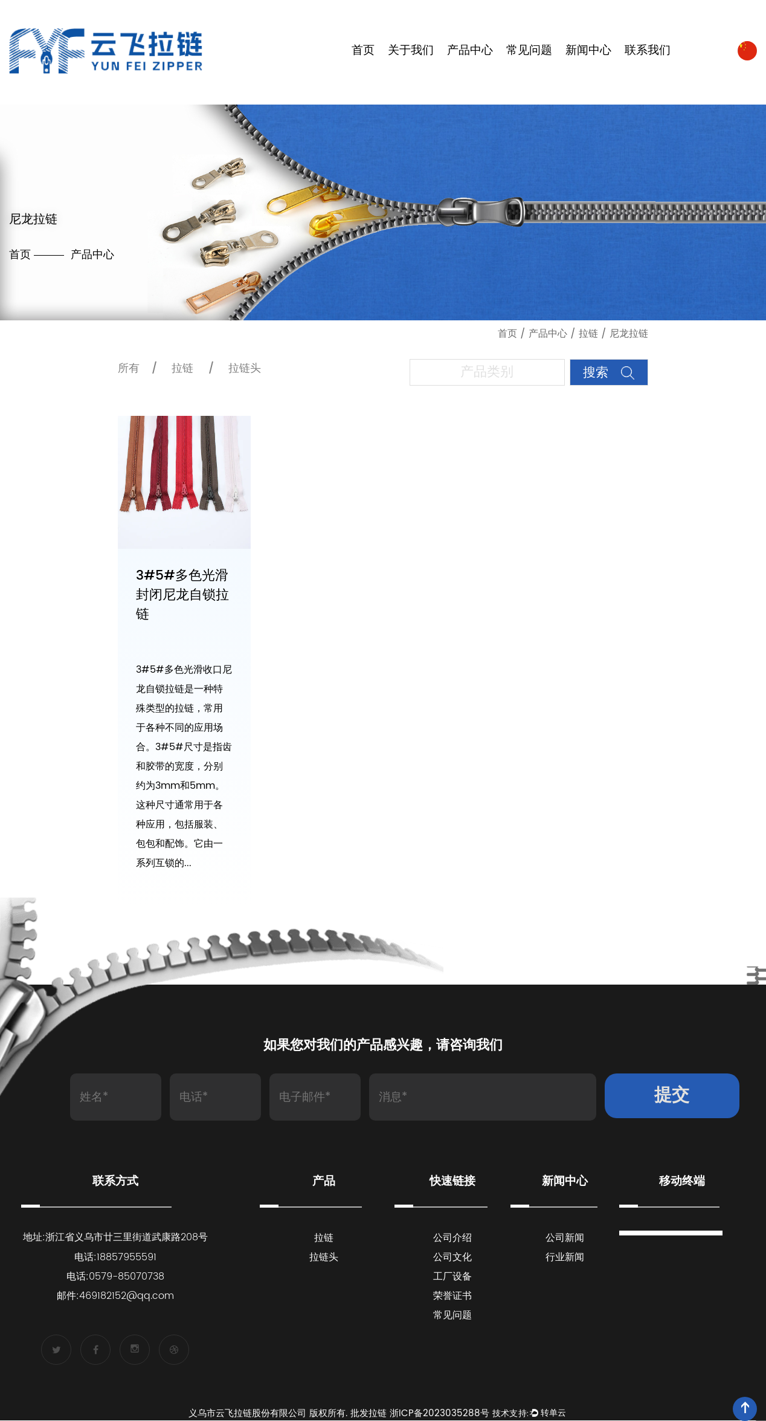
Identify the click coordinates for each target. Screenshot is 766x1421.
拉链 (588, 333)
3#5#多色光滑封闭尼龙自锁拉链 (182, 595)
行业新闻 (565, 1258)
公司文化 (452, 1258)
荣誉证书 (452, 1296)
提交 (671, 1096)
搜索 (608, 373)
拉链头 (244, 368)
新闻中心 (588, 51)
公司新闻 (565, 1238)
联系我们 (648, 51)
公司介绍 (452, 1238)
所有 (129, 368)
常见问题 (529, 51)
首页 (363, 51)
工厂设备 (452, 1277)
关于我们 (411, 51)
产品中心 (470, 51)
